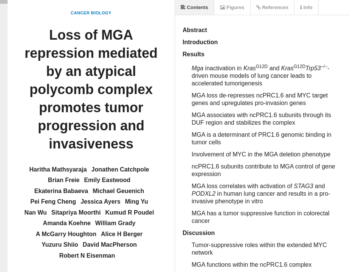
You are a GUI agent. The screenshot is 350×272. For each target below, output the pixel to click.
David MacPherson (110, 244)
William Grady (115, 223)
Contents (194, 7)
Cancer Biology (91, 13)
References (272, 7)
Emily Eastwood (107, 180)
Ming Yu (136, 201)
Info (306, 7)
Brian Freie (64, 180)
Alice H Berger (121, 234)
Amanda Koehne (67, 223)
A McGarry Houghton (66, 234)
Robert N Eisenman (87, 255)
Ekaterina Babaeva (61, 191)
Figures (232, 7)
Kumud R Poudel (129, 212)
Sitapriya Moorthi (76, 212)
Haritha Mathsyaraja (58, 169)
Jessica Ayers (101, 201)
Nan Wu (36, 212)
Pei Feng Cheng (53, 201)
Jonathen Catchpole (120, 169)
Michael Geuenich (118, 191)
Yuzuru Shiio (60, 244)
